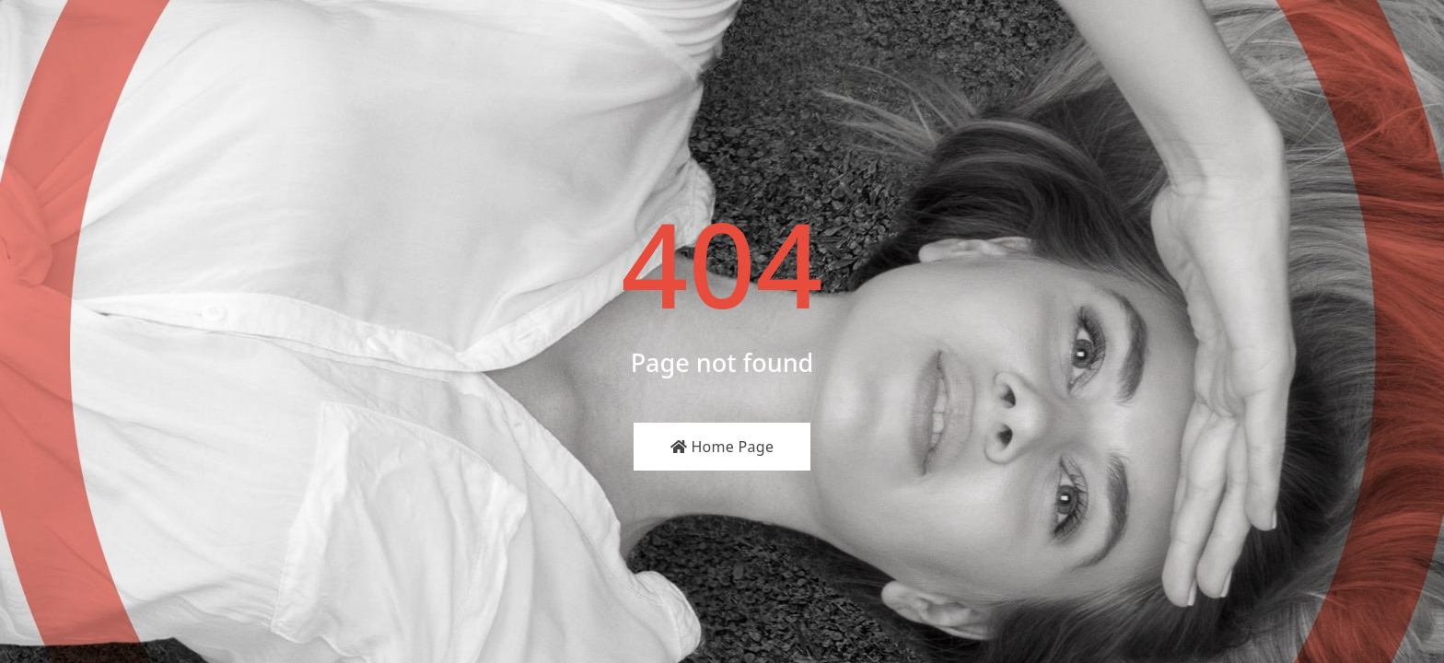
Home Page (722, 446)
